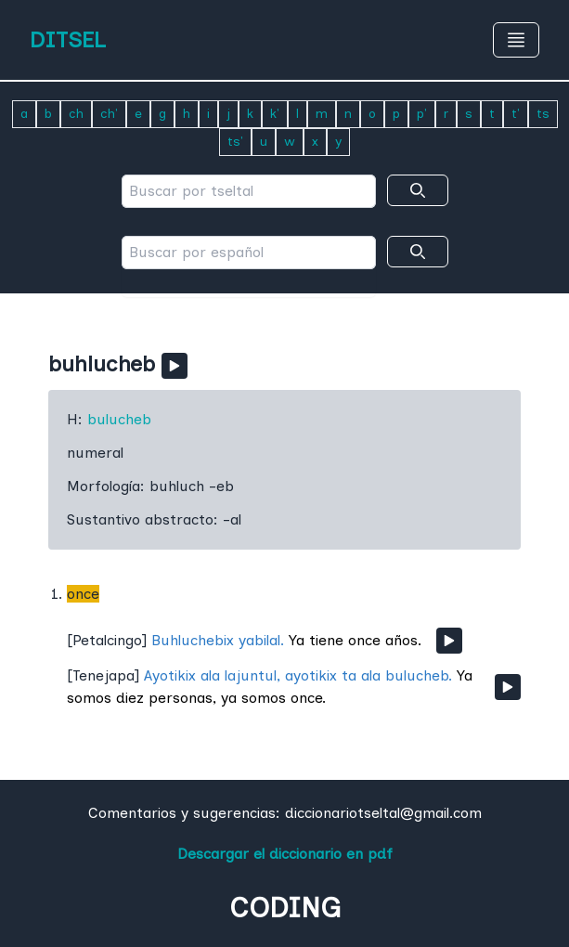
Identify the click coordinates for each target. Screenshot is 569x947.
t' (515, 114)
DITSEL (68, 39)
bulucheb (119, 419)
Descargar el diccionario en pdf (285, 854)
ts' (235, 141)
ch (76, 114)
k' (274, 114)
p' (422, 114)
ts (543, 114)
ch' (109, 114)
